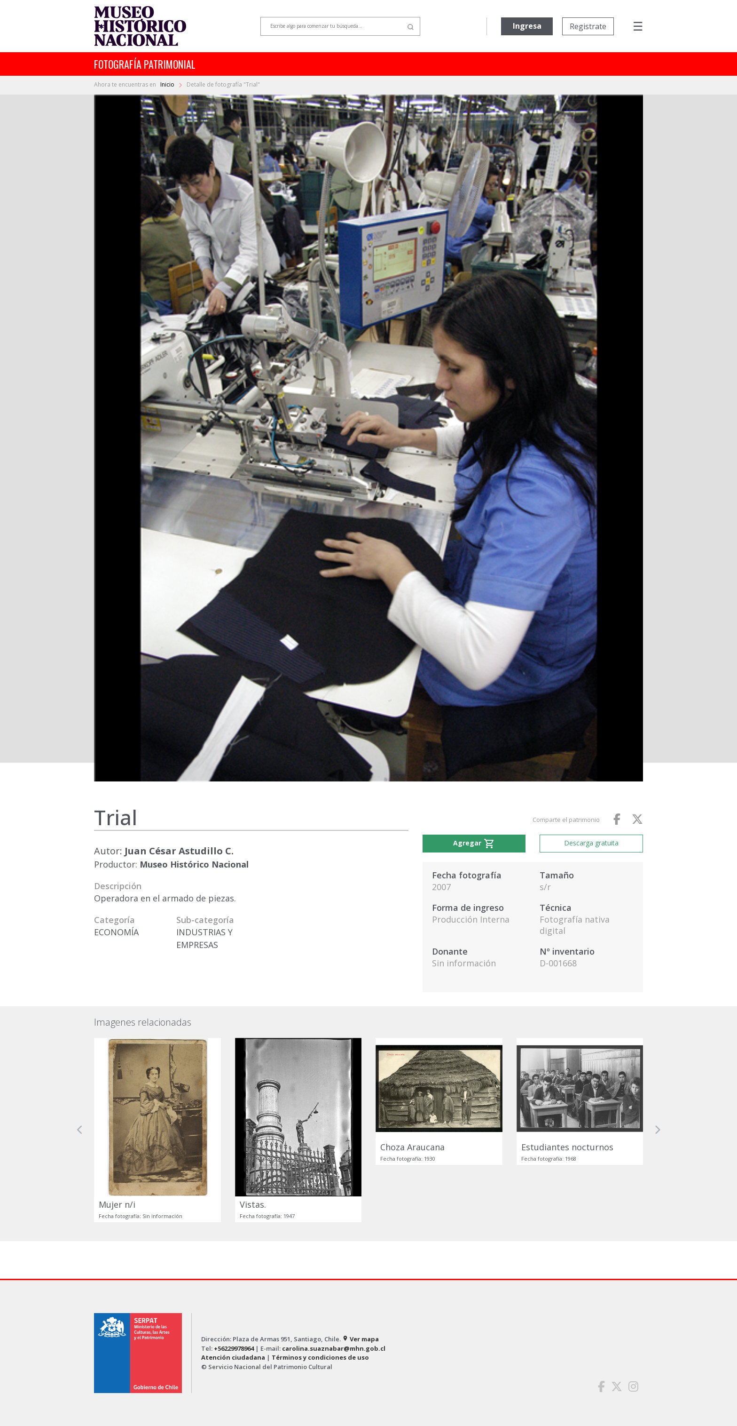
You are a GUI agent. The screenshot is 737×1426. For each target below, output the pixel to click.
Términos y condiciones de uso (320, 1357)
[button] (80, 1130)
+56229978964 (234, 1348)
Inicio (168, 84)
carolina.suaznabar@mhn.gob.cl (333, 1348)
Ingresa (527, 26)
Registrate (588, 26)
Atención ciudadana (233, 1357)
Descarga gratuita (591, 842)
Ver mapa (360, 1339)
